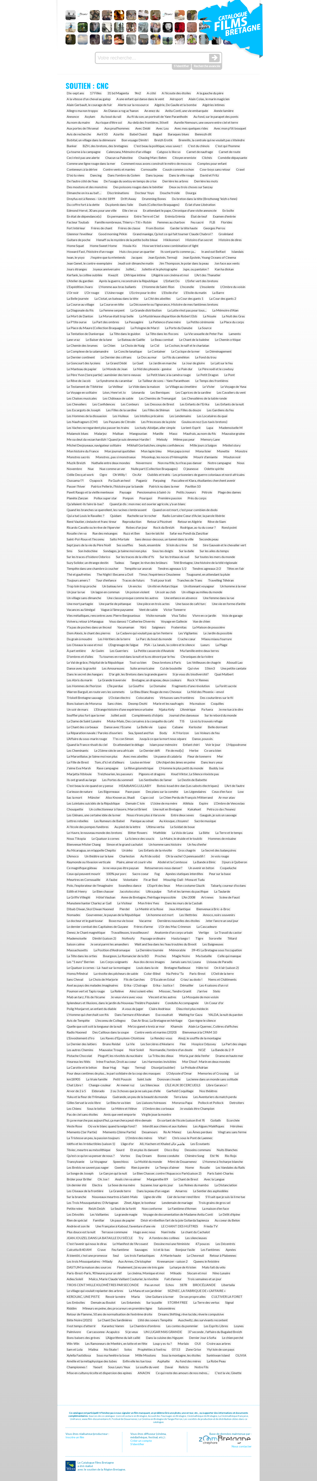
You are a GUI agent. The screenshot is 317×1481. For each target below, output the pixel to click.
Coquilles (217, 703)
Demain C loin (135, 803)
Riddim (72, 1308)
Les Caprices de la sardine (193, 392)
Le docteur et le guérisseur (85, 921)
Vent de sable (148, 609)
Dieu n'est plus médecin (192, 1009)
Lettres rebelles (77, 821)
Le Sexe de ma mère (121, 1185)
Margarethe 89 (157, 1179)
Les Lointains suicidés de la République (93, 803)
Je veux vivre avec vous (127, 997)
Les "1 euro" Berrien (80, 962)
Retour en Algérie (190, 521)
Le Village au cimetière (181, 386)
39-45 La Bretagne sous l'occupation (216, 950)
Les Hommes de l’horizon (84, 686)
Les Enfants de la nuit (229, 404)
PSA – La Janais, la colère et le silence (169, 645)
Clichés (207, 157)
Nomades (73, 915)
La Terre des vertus (206, 1302)
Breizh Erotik (163, 140)
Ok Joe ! (103, 1179)
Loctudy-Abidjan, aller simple (155, 428)
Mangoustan (138, 433)
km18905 (73, 1079)
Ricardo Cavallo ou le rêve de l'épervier (93, 527)
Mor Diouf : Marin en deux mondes (206, 1061)
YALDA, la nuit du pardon (225, 1014)
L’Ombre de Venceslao (229, 803)
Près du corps (197, 498)
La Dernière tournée (149, 950)
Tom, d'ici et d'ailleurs (109, 762)
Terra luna (180, 1097)
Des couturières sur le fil (216, 698)
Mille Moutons (145, 1355)
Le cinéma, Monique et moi (146, 1273)
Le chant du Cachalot (195, 1232)
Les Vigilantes (188, 633)
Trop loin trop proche (81, 586)
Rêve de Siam (217, 521)
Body (163, 733)
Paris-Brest (197, 973)
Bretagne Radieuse (177, 968)
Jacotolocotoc (130, 891)
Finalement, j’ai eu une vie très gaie (140, 1267)
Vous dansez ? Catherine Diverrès (132, 621)
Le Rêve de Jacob (79, 381)
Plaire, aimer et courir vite (134, 862)
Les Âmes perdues (199, 1132)
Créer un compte (141, 1440)
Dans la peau (154, 175)
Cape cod (147, 797)
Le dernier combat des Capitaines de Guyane (97, 926)
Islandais (237, 251)
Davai (169, 1367)
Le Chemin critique (228, 339)
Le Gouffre (136, 686)
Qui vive (193, 668)
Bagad (157, 134)
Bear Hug (109, 1067)
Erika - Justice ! (163, 985)
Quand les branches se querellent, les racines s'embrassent (107, 510)
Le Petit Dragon (207, 375)
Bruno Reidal (111, 1044)
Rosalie (205, 1167)
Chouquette (75, 809)
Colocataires (145, 698)
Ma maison (197, 703)
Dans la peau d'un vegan (153, 1191)
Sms (69, 551)
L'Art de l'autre (234, 786)
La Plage (221, 645)
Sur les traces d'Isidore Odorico (88, 557)
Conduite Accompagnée (182, 1003)
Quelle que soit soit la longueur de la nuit (94, 1026)
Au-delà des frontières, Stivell (148, 122)
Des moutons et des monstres (87, 187)
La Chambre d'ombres (145, 1326)
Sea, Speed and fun (141, 733)
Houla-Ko (129, 246)
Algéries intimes (213, 105)
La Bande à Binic (204, 862)
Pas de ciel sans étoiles (82, 1114)
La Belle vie (144, 727)
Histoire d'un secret (199, 240)
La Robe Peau (216, 1361)
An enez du (151, 111)
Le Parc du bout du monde (154, 639)
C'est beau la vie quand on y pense (90, 786)
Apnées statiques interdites (184, 874)
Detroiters (236, 1103)
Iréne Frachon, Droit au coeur (116, 1061)
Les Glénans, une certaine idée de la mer (94, 815)
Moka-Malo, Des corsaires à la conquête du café (140, 721)
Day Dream (144, 1156)
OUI (198, 1343)
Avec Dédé (142, 128)
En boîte (228, 210)
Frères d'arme (143, 926)
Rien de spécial (77, 1220)
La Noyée (209, 316)
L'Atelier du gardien (80, 281)
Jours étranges (77, 269)
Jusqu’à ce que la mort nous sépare (162, 739)
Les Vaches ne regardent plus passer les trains (98, 428)
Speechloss (121, 1161)
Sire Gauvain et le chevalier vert (224, 545)
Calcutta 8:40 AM (79, 1249)
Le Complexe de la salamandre (87, 351)
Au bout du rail (111, 116)
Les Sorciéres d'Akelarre (157, 1044)
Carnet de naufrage (199, 152)
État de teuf (199, 216)
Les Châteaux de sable (118, 398)
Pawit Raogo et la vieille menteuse (90, 492)
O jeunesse (190, 469)
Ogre (103, 474)
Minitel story (232, 445)
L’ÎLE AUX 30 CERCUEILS (182, 1085)
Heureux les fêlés (78, 1061)
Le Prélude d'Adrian (194, 1067)
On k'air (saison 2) (226, 968)
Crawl (240, 169)
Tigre (199, 938)
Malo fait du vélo (213, 1267)
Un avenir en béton (201, 868)
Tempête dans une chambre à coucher (92, 568)
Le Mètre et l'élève (124, 1108)
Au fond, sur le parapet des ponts (215, 116)
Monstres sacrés (78, 457)
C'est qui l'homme (227, 146)
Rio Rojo (231, 1156)
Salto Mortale (119, 539)
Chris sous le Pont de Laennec (192, 1138)
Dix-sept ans (75, 93)
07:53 (176, 1349)
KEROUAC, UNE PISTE (83, 1296)
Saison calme (76, 944)
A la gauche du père (210, 93)
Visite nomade (156, 615)
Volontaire (130, 879)
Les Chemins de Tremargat (157, 398)
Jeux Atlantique (179, 909)
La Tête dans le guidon (125, 334)
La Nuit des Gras (233, 316)
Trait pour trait (160, 580)
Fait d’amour (173, 1279)
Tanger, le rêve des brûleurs (148, 563)
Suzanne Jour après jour (157, 1185)
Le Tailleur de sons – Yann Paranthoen (163, 381)
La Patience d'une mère (165, 322)
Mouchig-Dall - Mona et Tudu (184, 879)
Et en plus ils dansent (144, 1150)
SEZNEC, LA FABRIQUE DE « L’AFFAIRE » (197, 1291)
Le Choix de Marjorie (103, 979)
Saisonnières (166, 1308)
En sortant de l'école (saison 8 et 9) (181, 1120)
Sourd (120, 1150)
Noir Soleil (136, 1050)
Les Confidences (103, 404)
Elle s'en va (129, 210)
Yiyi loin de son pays (220, 1349)
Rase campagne (107, 768)
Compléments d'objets (147, 715)
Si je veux (131, 1332)
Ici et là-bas (161, 1249)
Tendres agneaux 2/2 (206, 568)
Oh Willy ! (120, 474)
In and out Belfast (213, 251)
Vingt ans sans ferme (232, 1132)
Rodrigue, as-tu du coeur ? (198, 527)
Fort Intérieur (76, 228)
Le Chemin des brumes (82, 345)
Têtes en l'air (235, 568)
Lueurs (205, 645)
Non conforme (152, 1208)
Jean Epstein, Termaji (162, 257)
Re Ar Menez (172, 1132)
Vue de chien (201, 621)
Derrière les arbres (175, 181)
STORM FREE (177, 1302)
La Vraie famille (96, 1079)
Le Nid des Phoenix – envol (205, 692)
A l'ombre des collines (164, 1238)
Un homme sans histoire (165, 844)
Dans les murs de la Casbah (183, 903)
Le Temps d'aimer (167, 1167)
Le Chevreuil (195, 1255)
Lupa (209, 428)
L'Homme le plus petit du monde (181, 768)
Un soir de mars (77, 709)
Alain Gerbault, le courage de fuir (89, 105)
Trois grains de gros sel (214, 1203)
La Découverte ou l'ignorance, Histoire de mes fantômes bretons (174, 304)
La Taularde (222, 891)
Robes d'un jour (136, 527)
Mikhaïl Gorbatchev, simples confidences (155, 445)
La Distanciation (226, 1185)
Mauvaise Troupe (111, 1050)
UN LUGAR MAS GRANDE (163, 1332)
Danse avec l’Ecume (117, 727)
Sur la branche (76, 1197)
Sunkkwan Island (218, 1355)
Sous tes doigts (162, 551)
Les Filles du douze (188, 410)
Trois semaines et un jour (204, 1279)
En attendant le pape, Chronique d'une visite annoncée (180, 210)
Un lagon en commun (105, 592)
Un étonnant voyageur (199, 586)
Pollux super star (105, 498)
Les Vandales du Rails (230, 1167)
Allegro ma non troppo (82, 111)
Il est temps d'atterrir (81, 1326)
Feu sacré (197, 222)
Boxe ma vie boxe (121, 921)
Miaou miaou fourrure (216, 639)
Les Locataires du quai (212, 416)
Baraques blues (178, 134)
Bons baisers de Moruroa (84, 703)
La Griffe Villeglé (78, 897)
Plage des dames (229, 492)
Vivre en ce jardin (204, 615)
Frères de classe (129, 228)
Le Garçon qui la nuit (113, 1173)
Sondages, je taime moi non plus (125, 551)
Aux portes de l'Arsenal (82, 128)
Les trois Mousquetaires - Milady (89, 1261)
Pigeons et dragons (152, 774)
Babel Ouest (138, 134)
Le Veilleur (116, 386)
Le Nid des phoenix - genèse (152, 369)
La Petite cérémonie (200, 322)
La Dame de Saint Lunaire (84, 721)
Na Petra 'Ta (175, 973)
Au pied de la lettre (127, 827)
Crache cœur (186, 639)
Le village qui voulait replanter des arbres (95, 1291)
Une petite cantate (233, 668)
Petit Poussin (122, 1079)
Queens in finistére (206, 1261)
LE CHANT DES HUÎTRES (179, 1226)
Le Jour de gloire (193, 363)
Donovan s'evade (169, 1079)
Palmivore (74, 1332)
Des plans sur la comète (162, 791)
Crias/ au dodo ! (191, 979)
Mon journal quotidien (120, 451)
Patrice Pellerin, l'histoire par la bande (117, 486)
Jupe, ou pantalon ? (196, 269)
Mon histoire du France (83, 451)
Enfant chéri (191, 744)
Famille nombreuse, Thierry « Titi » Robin (123, 222)
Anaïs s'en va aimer (128, 1179)
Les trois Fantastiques (140, 1255)
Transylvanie (75, 1161)
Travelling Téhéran (221, 580)
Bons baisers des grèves (83, 1338)
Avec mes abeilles (135, 756)
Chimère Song (194, 1156)
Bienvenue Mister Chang (84, 844)
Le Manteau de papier (82, 369)
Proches (160, 956)
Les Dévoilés (75, 1214)
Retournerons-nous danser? (163, 868)
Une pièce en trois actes (153, 604)
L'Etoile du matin (195, 292)
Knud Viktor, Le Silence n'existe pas (195, 774)
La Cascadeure (207, 926)
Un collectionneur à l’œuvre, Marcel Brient (118, 809)
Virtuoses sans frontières (177, 698)
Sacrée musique (205, 821)
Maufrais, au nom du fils (199, 433)
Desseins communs (198, 1150)
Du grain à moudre (79, 639)
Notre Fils (201, 1367)
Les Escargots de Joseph (83, 410)
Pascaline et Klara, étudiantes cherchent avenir (203, 480)
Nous (240, 463)
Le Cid (154, 345)
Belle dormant (217, 727)
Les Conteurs (130, 404)
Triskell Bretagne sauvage (85, 698)
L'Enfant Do (172, 281)
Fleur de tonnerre (199, 756)
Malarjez (100, 433)
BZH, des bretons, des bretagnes (105, 146)
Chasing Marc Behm (152, 157)
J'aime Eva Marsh (79, 768)
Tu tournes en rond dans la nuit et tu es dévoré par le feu (137, 656)
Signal (229, 1302)
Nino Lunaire (221, 1273)
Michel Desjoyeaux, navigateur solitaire (94, 445)
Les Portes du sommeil (117, 780)
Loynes (239, 1326)
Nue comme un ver (112, 469)
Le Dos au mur (147, 357)
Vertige (204, 932)
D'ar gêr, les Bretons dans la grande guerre (138, 674)
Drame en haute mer (229, 1056)
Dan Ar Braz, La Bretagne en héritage (156, 1020)
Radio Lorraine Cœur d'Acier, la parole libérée (193, 516)
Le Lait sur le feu (222, 363)
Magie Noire (181, 956)
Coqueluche (228, 868)
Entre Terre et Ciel (146, 216)
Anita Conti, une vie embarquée (186, 111)
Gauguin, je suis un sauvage (218, 815)
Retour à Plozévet (159, 521)
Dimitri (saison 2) (104, 938)
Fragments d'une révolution (191, 686)
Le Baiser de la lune (99, 339)
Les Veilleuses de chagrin (204, 662)
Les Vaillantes (99, 1214)
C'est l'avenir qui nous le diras (87, 1244)
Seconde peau (208, 539)
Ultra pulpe (153, 891)
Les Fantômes (210, 1249)
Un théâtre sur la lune (99, 856)
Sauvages (141, 1249)
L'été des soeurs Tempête (155, 1320)
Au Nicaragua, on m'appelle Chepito (91, 850)
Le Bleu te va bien (119, 1103)
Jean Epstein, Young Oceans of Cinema (209, 257)
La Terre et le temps (228, 833)
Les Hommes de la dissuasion (87, 416)
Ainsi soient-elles (141, 991)
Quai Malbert (224, 674)
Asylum (90, 116)
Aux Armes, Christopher (134, 1261)
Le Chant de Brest (186, 1179)
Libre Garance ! (216, 1085)
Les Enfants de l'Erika (194, 404)
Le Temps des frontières (211, 381)
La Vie (130, 1044)
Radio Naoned (77, 1032)
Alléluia (188, 803)
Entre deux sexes (182, 815)
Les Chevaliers (77, 404)
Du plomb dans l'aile (119, 204)
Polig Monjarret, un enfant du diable (91, 1009)
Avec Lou (162, 128)
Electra (97, 1185)
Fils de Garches (134, 979)
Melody (161, 439)
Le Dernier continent (81, 357)
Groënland (226, 234)
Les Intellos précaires (149, 416)
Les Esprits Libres (216, 1326)
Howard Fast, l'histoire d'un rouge (90, 251)
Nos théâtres (208, 1091)
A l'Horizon (181, 733)
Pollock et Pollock (211, 1103)
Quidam (115, 516)
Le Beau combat (162, 339)
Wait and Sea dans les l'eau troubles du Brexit (166, 944)
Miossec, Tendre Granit (175, 991)
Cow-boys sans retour (215, 169)
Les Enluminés (131, 1302)
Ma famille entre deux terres (199, 651)
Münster (94, 797)
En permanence (117, 216)
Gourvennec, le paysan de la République (113, 915)
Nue (91, 469)
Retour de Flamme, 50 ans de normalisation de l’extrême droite (109, 1314)
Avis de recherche (79, 134)
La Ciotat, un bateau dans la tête (116, 298)
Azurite (118, 134)
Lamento (235, 334)
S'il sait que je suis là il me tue (225, 1197)
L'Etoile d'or (170, 292)
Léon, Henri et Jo (114, 392)
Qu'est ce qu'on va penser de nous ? (91, 1156)
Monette (223, 451)
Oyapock (96, 480)
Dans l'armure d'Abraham (132, 1014)
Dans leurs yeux (211, 762)
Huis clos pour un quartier (137, 251)
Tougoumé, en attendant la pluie (208, 574)
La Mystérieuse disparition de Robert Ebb (168, 316)
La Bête (204, 833)
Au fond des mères (188, 1361)
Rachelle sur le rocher (141, 516)
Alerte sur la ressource (133, 105)
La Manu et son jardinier (145, 1291)
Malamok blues (77, 433)
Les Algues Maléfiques (208, 1126)
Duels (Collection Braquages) (159, 204)
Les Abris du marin (79, 680)
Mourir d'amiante (205, 457)
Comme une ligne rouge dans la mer (91, 163)
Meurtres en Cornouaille (83, 879)
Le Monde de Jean (114, 369)
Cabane (177, 727)
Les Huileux (121, 416)
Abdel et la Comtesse (172, 862)
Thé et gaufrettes (79, 574)
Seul (116, 1255)
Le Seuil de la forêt (123, 1208)
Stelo (216, 991)
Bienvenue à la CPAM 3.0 (199, 1032)
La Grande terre (120, 1191)
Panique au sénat (141, 821)
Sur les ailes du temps (214, 551)
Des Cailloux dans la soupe (110, 1032)
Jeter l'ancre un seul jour (222, 921)
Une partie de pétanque (115, 604)
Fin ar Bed (150, 879)
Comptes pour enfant (212, 163)
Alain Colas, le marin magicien (209, 99)
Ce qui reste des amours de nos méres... (182, 1373)
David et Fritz (209, 175)
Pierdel (124, 909)
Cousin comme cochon (178, 169)
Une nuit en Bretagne (167, 809)
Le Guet (138, 363)
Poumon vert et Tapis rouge (86, 991)
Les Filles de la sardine (121, 410)
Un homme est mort (159, 915)
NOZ (201, 1050)
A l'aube (111, 879)
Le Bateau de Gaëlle (131, 339)
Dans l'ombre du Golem (124, 175)
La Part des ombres (105, 322)
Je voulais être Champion (197, 1108)
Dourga (191, 193)
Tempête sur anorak (138, 568)
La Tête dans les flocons (162, 334)
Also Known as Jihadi (120, 797)
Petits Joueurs (186, 492)
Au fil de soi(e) (150, 856)
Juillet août (118, 715)
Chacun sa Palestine (119, 157)
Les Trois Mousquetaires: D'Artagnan (92, 1203)
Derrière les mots (206, 181)
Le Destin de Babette (192, 780)
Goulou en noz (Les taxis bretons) (204, 422)
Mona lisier (203, 451)
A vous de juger (132, 1009)
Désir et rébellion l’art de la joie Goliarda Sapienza (175, 1220)
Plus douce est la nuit (81, 1232)
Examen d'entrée (224, 216)
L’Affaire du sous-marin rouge (87, 739)
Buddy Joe (216, 768)
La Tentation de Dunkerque (85, 334)
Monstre (241, 451)
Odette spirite (214, 469)
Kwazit (113, 275)
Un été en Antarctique (163, 586)
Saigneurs (158, 627)
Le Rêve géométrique (138, 768)
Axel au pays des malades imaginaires (92, 985)
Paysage (125, 492)
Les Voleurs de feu (207, 733)
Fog (157, 874)
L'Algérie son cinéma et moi (170, 275)
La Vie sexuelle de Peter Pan (203, 334)
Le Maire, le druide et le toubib (181, 838)
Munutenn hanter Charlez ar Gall (89, 903)
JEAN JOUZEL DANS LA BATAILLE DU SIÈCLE (100, 1238)
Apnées (231, 1249)
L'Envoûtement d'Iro (80, 1038)
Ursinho (127, 850)
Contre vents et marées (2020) (155, 1032)
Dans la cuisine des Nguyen (164, 1338)
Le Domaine (158, 686)
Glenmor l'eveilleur (80, 234)
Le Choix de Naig (133, 345)
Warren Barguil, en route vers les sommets (96, 692)
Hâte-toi (202, 968)
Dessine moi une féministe (172, 1244)
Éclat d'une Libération (200, 204)
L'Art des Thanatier (207, 275)
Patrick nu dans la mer (164, 486)
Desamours (149, 1132)
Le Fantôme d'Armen (182, 1208)
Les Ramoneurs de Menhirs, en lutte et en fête (116, 1343)
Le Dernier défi (149, 750)
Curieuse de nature (79, 791)
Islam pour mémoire (163, 744)
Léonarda (138, 392)
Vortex (125, 1156)
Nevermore (144, 463)
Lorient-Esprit (191, 428)
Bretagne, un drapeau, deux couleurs (156, 680)
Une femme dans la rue (218, 598)
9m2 (138, 93)
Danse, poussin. (202, 739)
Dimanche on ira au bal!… (84, 193)
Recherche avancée (207, 66)
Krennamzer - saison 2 (172, 1261)
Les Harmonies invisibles (159, 1061)
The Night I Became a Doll (115, 574)
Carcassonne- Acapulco (103, 1332)
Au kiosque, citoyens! (174, 821)
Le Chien (109, 345)
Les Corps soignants (114, 962)
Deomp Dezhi (137, 703)
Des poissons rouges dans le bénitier (138, 187)
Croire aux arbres (219, 1343)
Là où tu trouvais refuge (206, 721)
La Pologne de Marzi (145, 328)
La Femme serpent (112, 310)
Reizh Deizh (97, 1208)
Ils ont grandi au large (81, 780)
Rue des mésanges (104, 533)
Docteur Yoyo (144, 193)
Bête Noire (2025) (79, 1320)
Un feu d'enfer (197, 844)
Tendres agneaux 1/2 (172, 568)
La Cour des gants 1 (189, 298)
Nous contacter (241, 1446)
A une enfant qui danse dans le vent (140, 99)
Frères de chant (101, 228)
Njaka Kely (166, 709)
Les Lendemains (180, 416)
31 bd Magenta (118, 93)
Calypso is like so (169, 152)
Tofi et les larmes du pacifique (187, 891)
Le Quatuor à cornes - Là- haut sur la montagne (98, 968)
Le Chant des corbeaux (82, 727)
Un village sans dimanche (84, 598)
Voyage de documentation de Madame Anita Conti (178, 1214)
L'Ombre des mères (139, 1138)
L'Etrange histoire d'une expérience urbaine (123, 709)
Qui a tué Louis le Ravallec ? (85, 516)
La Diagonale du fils (80, 310)
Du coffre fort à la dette (83, 204)
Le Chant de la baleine (194, 339)
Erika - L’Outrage (135, 985)
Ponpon (128, 498)
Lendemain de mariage (177, 1203)
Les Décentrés (225, 1244)
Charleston (126, 856)
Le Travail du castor (228, 932)
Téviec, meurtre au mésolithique (88, 1150)
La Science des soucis (139, 838)
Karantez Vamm (113, 1326)
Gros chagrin (186, 850)
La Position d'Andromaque (112, 950)
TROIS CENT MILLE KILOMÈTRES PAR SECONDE (103, 1285)
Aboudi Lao (235, 662)
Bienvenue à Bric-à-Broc (213, 909)
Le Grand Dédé (116, 363)
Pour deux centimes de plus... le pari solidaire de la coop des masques (114, 1073)
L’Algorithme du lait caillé (123, 1338)
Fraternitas (179, 627)
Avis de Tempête (78, 1020)
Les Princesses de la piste (158, 422)
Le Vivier (209, 386)
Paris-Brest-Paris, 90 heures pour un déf (94, 1273)
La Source (204, 328)
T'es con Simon (123, 739)
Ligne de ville (152, 1197)
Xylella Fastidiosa (79, 1355)
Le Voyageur (98, 1161)
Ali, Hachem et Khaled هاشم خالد (162, 1144)
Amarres (181, 1191)
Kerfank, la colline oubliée (84, 275)
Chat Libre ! (75, 1085)
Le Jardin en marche (162, 363)
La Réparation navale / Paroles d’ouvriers (95, 733)
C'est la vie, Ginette (228, 1373)
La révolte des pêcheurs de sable (116, 973)
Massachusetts (77, 950)
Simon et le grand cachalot (125, 844)
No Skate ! (111, 1349)
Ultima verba (155, 827)
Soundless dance (130, 885)
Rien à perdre (140, 1167)
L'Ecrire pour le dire (142, 292)
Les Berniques (160, 392)
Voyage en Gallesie (174, 621)
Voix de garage (232, 615)
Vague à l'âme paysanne (117, 609)
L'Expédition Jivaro (80, 287)
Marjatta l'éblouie (79, 774)
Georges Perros (214, 228)
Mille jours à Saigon (203, 445)
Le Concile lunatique (128, 351)
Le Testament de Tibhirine (85, 386)
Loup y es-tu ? (162, 1343)
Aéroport (176, 99)
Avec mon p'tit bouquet (230, 128)
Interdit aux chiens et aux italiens (165, 1126)
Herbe (193, 750)
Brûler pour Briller (79, 1179)
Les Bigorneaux (108, 791)
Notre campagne (219, 463)
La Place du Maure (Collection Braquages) (96, 328)
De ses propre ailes (193, 1296)
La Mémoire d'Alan (225, 310)
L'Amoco (73, 856)
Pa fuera (207, 709)
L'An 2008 (188, 897)
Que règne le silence (202, 1020)
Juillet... (131, 269)
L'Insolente (207, 287)
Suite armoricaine (142, 668)
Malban (118, 433)
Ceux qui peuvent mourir (83, 874)
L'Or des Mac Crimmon (175, 926)
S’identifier (137, 1444)
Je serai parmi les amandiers (109, 944)
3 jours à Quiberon (234, 862)
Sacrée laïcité (155, 533)
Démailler (186, 985)
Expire (203, 803)
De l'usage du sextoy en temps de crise (130, 181)
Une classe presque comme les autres (132, 598)
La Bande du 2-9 (222, 1050)
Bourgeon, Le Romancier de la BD (126, 956)
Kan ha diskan (224, 269)
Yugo (125, 1067)
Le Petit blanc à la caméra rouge (169, 375)
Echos (170, 1285)
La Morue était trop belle (116, 316)
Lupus (162, 727)
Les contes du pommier (182, 1326)
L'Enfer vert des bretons (201, 281)
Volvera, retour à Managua (85, 621)
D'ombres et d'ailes (80, 656)
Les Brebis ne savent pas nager (88, 1167)
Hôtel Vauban (105, 897)
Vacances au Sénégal (81, 609)
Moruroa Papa (182, 1103)
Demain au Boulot (103, 1302)
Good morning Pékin (112, 234)
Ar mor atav (227, 797)
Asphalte (163, 1361)
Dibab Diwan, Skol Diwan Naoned (90, 909)
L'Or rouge (92, 292)
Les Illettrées (188, 915)
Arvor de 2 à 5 (76, 1091)
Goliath (215, 1120)
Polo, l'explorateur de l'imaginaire (90, 885)
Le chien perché (232, 1338)
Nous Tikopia (76, 838)
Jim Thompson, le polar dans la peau (184, 263)
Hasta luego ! (180, 938)
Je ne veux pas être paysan (121, 868)
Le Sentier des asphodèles (210, 1191)
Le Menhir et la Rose (149, 909)
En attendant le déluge (128, 744)
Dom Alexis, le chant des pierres (88, 633)
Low (241, 791)
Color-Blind (152, 973)
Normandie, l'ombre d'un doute (171, 1050)
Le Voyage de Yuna (233, 386)
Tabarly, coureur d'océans (228, 885)
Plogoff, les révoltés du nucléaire (120, 1056)
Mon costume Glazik (190, 885)
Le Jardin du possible (217, 633)
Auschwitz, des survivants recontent (203, 1320)
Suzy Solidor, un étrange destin (87, 563)
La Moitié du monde (148, 1161)
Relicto (184, 1367)
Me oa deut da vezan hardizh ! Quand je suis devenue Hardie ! (109, 439)
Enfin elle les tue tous (137, 1361)
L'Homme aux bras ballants (117, 287)
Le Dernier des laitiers (82, 1044)
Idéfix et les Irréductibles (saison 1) (91, 1144)
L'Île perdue (115, 686)
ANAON (144, 1373)
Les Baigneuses (212, 944)
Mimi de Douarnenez (182, 1161)
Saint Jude (144, 1079)
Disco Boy (171, 1150)
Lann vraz (73, 339)
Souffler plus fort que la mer (86, 715)
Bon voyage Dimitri (135, 140)
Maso (173, 433)
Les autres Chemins (80, 1050)
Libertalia (228, 1285)
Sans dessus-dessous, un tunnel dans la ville (164, 539)
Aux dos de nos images (149, 962)
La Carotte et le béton (82, 1067)
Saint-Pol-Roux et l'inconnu (85, 539)
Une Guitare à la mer (160, 1296)
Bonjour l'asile (185, 1249)
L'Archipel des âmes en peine (175, 762)
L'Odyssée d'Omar (179, 1073)
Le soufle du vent (147, 1367)
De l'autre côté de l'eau (82, 181)
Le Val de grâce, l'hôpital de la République (95, 662)
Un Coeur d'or (214, 1003)
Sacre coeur (140, 874)
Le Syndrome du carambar (114, 381)
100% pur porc (116, 874)
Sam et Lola (74, 1349)
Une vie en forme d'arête (228, 604)
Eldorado (98, 1091)
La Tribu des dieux (160, 1056)
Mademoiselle (77, 938)
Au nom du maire (78, 122)
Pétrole (207, 492)
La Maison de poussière (208, 627)
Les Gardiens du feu (220, 410)
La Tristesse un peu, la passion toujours (93, 1138)
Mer (220, 756)
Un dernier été (76, 1185)
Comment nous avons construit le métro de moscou (156, 163)
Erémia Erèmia (175, 216)
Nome (189, 1167)
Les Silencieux (149, 1085)
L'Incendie (187, 287)
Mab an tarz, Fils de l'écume (86, 997)
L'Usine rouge (114, 292)
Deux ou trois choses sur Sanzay (191, 187)
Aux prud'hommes (116, 128)
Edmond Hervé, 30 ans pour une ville (91, 210)
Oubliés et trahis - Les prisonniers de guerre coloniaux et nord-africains (196, 474)
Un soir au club (165, 592)
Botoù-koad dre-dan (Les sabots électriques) (188, 786)
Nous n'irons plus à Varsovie (146, 815)
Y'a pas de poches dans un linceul (89, 627)
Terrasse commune (114, 1232)
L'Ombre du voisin (232, 287)
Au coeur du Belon (227, 1220)
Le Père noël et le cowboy (216, 369)
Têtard (232, 938)
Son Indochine (87, 551)
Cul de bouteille (171, 668)
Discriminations (118, 193)
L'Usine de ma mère (164, 803)
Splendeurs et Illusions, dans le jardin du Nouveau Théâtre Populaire (113, 1003)
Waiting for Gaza (190, 1014)
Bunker (72, 146)
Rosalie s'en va (77, 533)
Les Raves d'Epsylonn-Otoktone (122, 1038)
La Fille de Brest (78, 762)
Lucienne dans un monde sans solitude (212, 1079)
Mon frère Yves (148, 903)
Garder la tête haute (184, 228)
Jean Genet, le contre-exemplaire (89, 263)
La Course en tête (112, 304)
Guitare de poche (78, 240)
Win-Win (73, 1343)
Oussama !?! (75, 480)
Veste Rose (74, 1126)
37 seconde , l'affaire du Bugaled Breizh (215, 1332)
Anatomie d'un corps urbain (174, 932)
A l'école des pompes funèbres (88, 827)
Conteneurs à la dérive (82, 169)
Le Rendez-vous (161, 1038)
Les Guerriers (119, 651)
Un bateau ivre (112, 586)
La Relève (117, 991)
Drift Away (128, 199)
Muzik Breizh (76, 463)
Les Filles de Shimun (155, 410)
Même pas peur (184, 439)
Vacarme (145, 921)
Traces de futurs (133, 580)
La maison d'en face (215, 1208)
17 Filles (95, 93)
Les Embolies (76, 1302)
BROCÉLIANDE (204, 1285)
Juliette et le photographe (159, 269)
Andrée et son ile (78, 1226)
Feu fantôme (120, 1249)
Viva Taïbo (179, 615)
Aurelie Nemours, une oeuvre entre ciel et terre (206, 122)
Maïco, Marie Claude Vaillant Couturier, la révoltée (123, 1279)
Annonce (73, 116)
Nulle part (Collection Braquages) (154, 469)
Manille (158, 433)
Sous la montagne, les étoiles (181, 1355)
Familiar (98, 1220)
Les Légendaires (195, 791)
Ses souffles (125, 545)
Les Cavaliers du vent (231, 392)
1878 (183, 1285)
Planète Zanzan (77, 498)
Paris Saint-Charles (220, 1173)
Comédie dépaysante (232, 157)
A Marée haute (171, 1255)
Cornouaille (149, 169)
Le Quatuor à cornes (105, 838)
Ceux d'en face (222, 791)
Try (140, 1238)
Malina (93, 1349)
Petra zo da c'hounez (221, 809)
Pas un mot (152, 1285)
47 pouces (202, 1244)
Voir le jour (212, 744)
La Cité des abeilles (157, 298)
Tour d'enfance (106, 580)
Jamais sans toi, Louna (186, 962)
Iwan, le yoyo (76, 257)
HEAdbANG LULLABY (135, 786)
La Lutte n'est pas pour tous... (186, 310)
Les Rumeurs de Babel (109, 821)
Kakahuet (194, 809)
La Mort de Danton (80, 316)
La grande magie (126, 1214)
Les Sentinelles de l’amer (155, 780)
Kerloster (195, 727)
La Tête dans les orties (82, 956)
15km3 (210, 668)
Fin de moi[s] (174, 750)
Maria (135, 1296)
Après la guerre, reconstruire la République (128, 281)
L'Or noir (73, 292)
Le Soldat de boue (182, 827)
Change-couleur (100, 1085)
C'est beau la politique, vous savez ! (158, 146)
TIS (182, 721)
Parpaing (159, 480)
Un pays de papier (122, 1220)
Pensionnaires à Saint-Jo (153, 492)
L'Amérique (187, 709)
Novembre (74, 469)
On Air (137, 474)
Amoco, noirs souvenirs (219, 915)
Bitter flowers (137, 833)
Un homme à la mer (233, 586)
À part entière (76, 651)
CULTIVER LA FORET (226, 1296)
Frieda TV (211, 1226)
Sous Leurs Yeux (119, 1367)
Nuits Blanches (227, 1150)
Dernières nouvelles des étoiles (178, 921)
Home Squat (75, 246)
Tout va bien (137, 662)
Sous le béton (96, 1108)
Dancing (96, 175)
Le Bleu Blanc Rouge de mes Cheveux (155, 692)
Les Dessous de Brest (159, 404)
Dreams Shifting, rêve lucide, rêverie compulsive (191, 1314)
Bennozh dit (203, 134)
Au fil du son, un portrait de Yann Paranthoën (157, 116)
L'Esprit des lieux (158, 885)
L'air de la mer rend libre (183, 1197)
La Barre (218, 292)
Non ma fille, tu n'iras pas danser (180, 463)
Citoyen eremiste (184, 157)
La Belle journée (78, 298)
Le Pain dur (184, 369)
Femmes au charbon (171, 222)
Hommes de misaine (222, 838)
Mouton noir (232, 457)
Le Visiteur (124, 903)
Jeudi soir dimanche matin (135, 263)
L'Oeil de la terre (222, 973)
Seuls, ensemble (150, 545)
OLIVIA (241, 1355)
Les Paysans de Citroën (119, 422)
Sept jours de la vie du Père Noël (89, 545)
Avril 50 (102, 134)
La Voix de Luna (182, 833)
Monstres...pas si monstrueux (116, 457)
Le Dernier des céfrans (116, 357)
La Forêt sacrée (226, 686)
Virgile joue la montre (156, 1114)
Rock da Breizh (163, 527)
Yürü (143, 627)
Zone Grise (193, 1349)
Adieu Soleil (75, 1279)
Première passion (170, 498)
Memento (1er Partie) (82, 1132)
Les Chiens (74, 1108)
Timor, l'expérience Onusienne (159, 574)
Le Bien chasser (103, 891)
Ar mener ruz (125, 1085)
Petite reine (75, 1208)
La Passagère (134, 322)
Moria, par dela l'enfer (194, 1056)
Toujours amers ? (78, 580)
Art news (207, 897)
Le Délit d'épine (229, 1214)
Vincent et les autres (162, 997)
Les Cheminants (77, 750)
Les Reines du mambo (194, 1185)
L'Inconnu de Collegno (110, 1020)
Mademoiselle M (231, 428)
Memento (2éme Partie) (119, 1132)
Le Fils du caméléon (176, 357)
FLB (212, 222)
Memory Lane (210, 439)
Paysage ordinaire (153, 938)
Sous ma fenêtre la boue (113, 1355)
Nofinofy (128, 938)
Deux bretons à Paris (166, 662)
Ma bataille (204, 956)
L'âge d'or (127, 1144)
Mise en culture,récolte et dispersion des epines (99, 1373)
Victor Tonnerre (175, 609)
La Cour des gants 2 (222, 298)
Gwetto (120, 1167)
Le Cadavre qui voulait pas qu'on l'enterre (144, 633)
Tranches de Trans (189, 580)
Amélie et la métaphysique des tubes (92, 1361)
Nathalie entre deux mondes (110, 463)
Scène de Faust (229, 897)
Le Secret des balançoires (218, 850)
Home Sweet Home (103, 246)
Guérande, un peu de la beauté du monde (140, 1097)
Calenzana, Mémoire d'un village (128, 152)
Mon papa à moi (178, 451)
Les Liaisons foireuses (151, 1103)
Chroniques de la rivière (197, 656)
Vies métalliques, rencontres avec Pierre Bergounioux (103, 615)
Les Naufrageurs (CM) (82, 422)
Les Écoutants (200, 1144)
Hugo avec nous (144, 1232)
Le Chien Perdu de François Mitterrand (186, 797)
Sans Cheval (75, 979)
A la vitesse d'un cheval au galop (89, 99)
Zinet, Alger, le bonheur (140, 1203)
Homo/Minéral (77, 973)
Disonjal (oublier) (163, 1067)
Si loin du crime (176, 545)
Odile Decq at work (80, 474)
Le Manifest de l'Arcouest (130, 1244)
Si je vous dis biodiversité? (191, 674)
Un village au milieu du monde (202, 592)
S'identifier (181, 66)
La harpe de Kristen (183, 1267)
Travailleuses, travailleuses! (130, 932)
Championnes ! (77, 1367)
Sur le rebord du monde (221, 715)
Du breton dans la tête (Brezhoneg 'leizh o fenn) (204, 199)
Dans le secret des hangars (85, 674)
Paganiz (141, 480)
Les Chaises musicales (82, 398)
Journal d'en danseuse (184, 715)
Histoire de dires (230, 240)
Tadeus (119, 563)
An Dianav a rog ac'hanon (121, 111)
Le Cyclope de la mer (185, 351)
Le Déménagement (218, 351)
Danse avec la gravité (81, 668)
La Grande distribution (146, 310)
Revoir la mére (115, 1296)
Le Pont (229, 375)
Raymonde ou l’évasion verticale (89, 862)
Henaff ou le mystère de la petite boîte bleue (126, 240)
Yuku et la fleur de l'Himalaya (87, 1097)
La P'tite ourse (77, 322)
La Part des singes (234, 1044)
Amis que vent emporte (120, 1114)
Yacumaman (125, 627)
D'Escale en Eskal (163, 979)
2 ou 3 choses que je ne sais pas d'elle (135, 1091)
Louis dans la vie (147, 968)
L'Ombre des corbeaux (158, 1108)
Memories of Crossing (213, 1073)
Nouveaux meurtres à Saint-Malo (115, 1197)
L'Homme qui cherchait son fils (88, 1014)
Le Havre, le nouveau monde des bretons (94, 833)
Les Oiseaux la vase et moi (84, 645)
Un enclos (135, 586)
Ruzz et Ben (131, 533)
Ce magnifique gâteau (82, 868)
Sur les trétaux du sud (174, 557)
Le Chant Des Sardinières (115, 1320)
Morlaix (183, 1343)
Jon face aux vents (227, 263)
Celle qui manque (229, 956)
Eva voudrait (164, 1014)
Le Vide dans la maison (144, 386)
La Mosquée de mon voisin (200, 997)
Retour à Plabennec (223, 1255)
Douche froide (170, 193)
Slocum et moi (197, 1273)
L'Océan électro (119, 698)
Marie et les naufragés (168, 703)
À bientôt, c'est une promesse (87, 1255)
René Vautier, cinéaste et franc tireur (91, 521)
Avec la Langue (214, 1179)
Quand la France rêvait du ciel (87, 744)
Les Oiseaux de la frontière (85, 1191)
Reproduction (131, 521)
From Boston (155, 228)
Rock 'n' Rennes (198, 680)
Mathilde (159, 833)
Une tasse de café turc (190, 604)
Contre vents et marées (119, 169)
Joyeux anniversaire (106, 269)
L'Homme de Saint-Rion (158, 287)
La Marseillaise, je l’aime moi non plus (92, 756)
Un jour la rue (76, 592)
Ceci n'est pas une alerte (83, 157)
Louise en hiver (140, 762)
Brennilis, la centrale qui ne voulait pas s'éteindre (212, 140)
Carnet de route (229, 152)
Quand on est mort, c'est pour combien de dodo (185, 510)
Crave (101, 1249)
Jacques (136, 257)
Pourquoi (145, 498)
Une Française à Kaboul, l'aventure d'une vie (125, 1226)
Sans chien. (115, 703)
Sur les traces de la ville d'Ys (135, 557)
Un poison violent (137, 592)
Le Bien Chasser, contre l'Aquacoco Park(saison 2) (167, 1173)
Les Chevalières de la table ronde (204, 398)
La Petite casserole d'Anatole (154, 651)
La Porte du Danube (178, 328)
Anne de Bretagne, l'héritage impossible (148, 897)
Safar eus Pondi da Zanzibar (189, 533)
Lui (237, 1073)
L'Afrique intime (135, 275)
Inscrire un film (75, 1437)
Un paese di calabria (168, 756)
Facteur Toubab (78, 222)
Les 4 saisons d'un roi (213, 985)
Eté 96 (214, 1156)
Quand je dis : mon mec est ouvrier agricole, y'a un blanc (148, 504)
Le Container (156, 351)
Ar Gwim (98, 651)
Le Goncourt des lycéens (83, 363)
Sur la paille (154, 1302)
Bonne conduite (168, 1156)
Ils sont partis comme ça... (178, 251)
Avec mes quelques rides (191, 128)
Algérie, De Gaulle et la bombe (175, 105)
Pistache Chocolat (79, 1056)
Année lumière (224, 111)
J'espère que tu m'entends (107, 257)
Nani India (168, 1232)
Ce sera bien (212, 750)
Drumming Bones (154, 199)
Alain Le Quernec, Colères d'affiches (213, 1026)
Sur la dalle (186, 551)
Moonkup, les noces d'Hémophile (165, 457)
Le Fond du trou (205, 357)
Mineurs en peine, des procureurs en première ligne (117, 1308)
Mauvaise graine (233, 433)
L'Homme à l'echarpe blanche (223, 1161)
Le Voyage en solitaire (82, 392)
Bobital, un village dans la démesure (91, 140)
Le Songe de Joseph (80, 1173)
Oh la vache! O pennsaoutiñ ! (185, 856)
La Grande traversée (112, 680)
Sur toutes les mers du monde (215, 557)
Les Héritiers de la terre (114, 639)
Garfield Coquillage (179, 1091)
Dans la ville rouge (181, 175)
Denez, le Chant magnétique (86, 932)
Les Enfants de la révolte (155, 850)
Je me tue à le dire (231, 709)
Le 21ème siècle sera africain (114, 750)
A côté (151, 93)
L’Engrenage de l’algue (123, 645)
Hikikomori (171, 240)
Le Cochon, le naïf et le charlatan (187, 345)
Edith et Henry (77, 891)
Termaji (140, 1067)
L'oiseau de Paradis (219, 962)
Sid (195, 545)
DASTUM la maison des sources (89, 1267)
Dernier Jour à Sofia (202, 1338)
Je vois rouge (220, 856)
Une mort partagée (80, 604)
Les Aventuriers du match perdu (215, 1097)
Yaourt (97, 1367)
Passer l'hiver (76, 486)
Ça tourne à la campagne (83, 152)
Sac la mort (74, 797)
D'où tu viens (75, 175)
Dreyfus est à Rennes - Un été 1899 (91, 199)
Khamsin (177, 1026)
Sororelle (215, 938)
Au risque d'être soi (109, 122)
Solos (128, 1349)
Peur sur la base (220, 874)
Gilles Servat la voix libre (84, 1103)
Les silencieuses (196, 1238)
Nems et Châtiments (222, 979)
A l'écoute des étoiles (176, 93)
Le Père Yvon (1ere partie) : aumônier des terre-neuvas (104, 375)
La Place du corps (232, 322)
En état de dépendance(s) (84, 216)
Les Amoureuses (113, 668)
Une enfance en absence (180, 598)
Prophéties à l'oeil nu (152, 1349)
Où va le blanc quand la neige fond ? (112, 1126)
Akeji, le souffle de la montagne (199, 1038)
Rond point (229, 527)
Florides (226, 222)
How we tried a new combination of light (170, 246)
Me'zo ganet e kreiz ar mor (146, 1026)
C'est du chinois (198, 146)
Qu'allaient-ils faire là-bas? (85, 504)
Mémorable (177, 950)
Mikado (175, 1273)
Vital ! (162, 1138)
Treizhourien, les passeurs (115, 774)
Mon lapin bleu (151, 451)
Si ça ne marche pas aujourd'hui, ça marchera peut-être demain (109, 1120)
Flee (183, 1044)
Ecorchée (233, 1120)
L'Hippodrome (236, 744)
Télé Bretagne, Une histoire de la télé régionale (205, 563)
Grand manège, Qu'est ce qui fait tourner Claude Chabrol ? (173, 234)
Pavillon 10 (193, 486)
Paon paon (132, 791)
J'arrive (202, 991)
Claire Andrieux (159, 1009)
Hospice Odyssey (203, 1044)
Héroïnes (236, 1126)
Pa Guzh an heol (119, 480)
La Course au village (80, 304)
